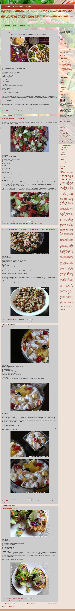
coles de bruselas (19, 110)
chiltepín (62, 213)
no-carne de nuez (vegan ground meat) (66, 258)
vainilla (70, 298)
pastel (65, 274)
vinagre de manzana (63, 301)
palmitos (62, 268)
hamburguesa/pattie (68, 234)
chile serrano (66, 210)
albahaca (66, 187)
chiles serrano (70, 212)
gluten (70, 230)
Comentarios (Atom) (11, 606)
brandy (62, 195)
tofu (38, 223)
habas (62, 234)
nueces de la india (46, 110)
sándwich (66, 286)
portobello (64, 280)
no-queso (40, 110)
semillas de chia (63, 287)
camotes (66, 199)
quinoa (35, 321)
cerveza (69, 203)
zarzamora (67, 303)
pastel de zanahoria (68, 275)
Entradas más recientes (8, 603)
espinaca (71, 223)
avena (64, 193)
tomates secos (40, 321)
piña (70, 278)
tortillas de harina (62, 297)
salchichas (61, 286)
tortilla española (69, 296)
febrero (63, 87)
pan (66, 268)
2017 (62, 55)
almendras (13, 500)
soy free (61, 290)
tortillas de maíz (70, 297)
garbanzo (24, 321)
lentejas (71, 246)
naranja (65, 256)
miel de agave (66, 253)
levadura (64, 247)
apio (71, 190)
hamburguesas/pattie (63, 235)
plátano (5, 502)
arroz (72, 192)
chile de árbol (63, 207)
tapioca (72, 291)
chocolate (67, 213)
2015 (62, 91)
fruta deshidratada (66, 226)
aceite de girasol (62, 183)
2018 (62, 53)
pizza (61, 279)
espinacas (63, 224)
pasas (65, 273)
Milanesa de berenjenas (9, 508)
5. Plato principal (9, 600)
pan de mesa (62, 269)
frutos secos (66, 227)
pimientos (35, 223)
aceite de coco (69, 182)
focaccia (67, 224)
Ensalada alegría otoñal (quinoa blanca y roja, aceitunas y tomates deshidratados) (28, 229)
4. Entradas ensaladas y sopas (12, 223)
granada (71, 233)
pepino (31, 223)
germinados (70, 229)
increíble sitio (41, 122)
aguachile (71, 186)
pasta (68, 273)
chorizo (72, 213)
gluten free (28, 110)
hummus (66, 241)
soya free (71, 290)
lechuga (67, 246)
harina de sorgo (67, 239)
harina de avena (63, 238)
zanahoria (4, 112)
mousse (61, 256)
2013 (62, 94)
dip (68, 220)
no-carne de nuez (70, 256)
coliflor (70, 216)
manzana (35, 500)
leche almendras (67, 244)
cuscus (65, 220)
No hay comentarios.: (22, 109)
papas (51, 110)
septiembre (64, 77)
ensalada (66, 223)
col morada (71, 215)
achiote (61, 186)
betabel (71, 194)
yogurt (65, 302)
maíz (62, 250)
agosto (63, 79)
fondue (24, 110)
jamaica (70, 241)
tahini (68, 291)
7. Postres (8, 500)
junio (63, 80)
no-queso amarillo (63, 262)
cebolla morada (70, 202)
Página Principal (9, 26)
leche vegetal (62, 246)
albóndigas (71, 187)
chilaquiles (71, 204)
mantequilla (71, 250)
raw (70, 284)
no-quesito (64, 261)
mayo (63, 82)
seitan (70, 286)
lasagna (61, 244)
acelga (70, 184)
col (67, 215)
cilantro (67, 214)
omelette (67, 267)
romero (65, 285)
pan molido (24, 600)
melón (38, 500)
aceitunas (20, 223)
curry (61, 220)
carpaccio (68, 200)
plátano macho (70, 279)
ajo (61, 187)
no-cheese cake (64, 259)
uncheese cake (64, 298)
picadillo (61, 278)
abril (63, 84)
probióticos (71, 281)
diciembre (64, 58)
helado (65, 240)
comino (61, 218)
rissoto (61, 285)
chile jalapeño (67, 208)
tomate (41, 223)
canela (16, 500)
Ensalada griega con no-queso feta (13, 118)
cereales (63, 203)
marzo (63, 85)
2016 (62, 57)
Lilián (68, 99)
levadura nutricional (34, 110)
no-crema (42, 500)
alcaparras (69, 188)
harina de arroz (68, 236)
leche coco (62, 245)
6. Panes (71, 179)
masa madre (69, 251)
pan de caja (70, 268)
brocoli (66, 195)
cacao (72, 197)
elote (69, 221)
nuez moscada (50, 500)
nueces (45, 500)
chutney (62, 214)
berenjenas (19, 600)
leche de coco (68, 245)
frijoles (71, 225)
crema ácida (67, 218)
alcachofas (63, 188)
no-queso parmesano (69, 263)
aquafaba (15, 600)
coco (64, 215)
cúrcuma (70, 219)
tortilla (63, 296)
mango (65, 250)
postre (67, 281)
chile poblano (65, 209)
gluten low (67, 233)
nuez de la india (67, 265)
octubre (64, 75)
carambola (61, 200)
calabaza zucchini (64, 198)
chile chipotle (68, 205)
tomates (64, 295)
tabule (62, 291)
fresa (24, 500)
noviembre (64, 74)
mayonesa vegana (63, 252)
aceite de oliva (69, 183)
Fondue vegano (7, 32)
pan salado (62, 272)
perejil (70, 276)
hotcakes (62, 241)
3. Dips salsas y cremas (10, 110)
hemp (69, 240)
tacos (65, 291)
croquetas (65, 219)
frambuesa (20, 500)
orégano (71, 267)
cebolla (24, 223)
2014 (62, 93)
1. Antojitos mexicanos (65, 172)
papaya (55, 500)
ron (8, 502)
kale (66, 242)
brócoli (70, 195)
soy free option (66, 290)
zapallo (63, 303)
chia (67, 204)
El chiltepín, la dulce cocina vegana (17, 7)
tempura (71, 292)
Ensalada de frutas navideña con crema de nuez (17, 327)
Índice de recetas (26, 26)
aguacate (65, 186)
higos (72, 240)
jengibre (31, 500)
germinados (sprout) (63, 230)
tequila (62, 293)
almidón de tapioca (69, 189)
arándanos (67, 192)
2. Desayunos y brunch (65, 174)
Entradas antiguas (52, 603)
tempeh (68, 292)
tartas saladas (63, 292)
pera (3, 502)
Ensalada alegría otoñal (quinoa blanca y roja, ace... (66, 65)
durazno (71, 220)
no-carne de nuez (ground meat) (66, 257)
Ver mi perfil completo (64, 122)
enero (63, 89)
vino (54, 110)
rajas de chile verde (64, 284)
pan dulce (68, 269)
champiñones (62, 204)
